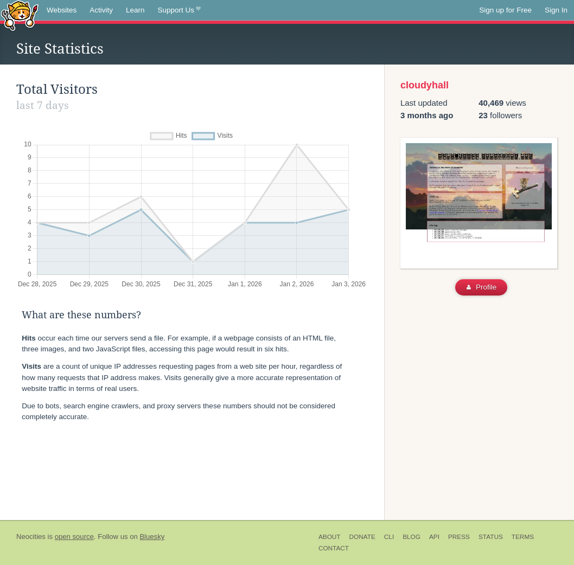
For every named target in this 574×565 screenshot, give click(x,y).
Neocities (31, 536)
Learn (135, 10)
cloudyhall (424, 85)
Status (491, 537)
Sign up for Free (505, 10)
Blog (411, 537)
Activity (101, 10)
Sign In (556, 10)
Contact (333, 548)
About (329, 537)
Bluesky (151, 536)
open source (74, 536)
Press (459, 537)
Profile (481, 287)
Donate (362, 537)
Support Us (179, 10)
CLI (389, 537)
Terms (523, 537)
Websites (61, 10)
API (434, 537)
